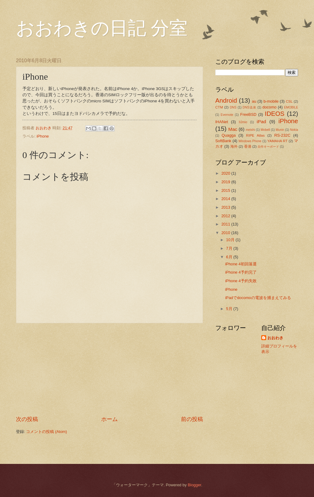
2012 (226, 216)
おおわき (275, 338)
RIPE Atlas (255, 135)
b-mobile (270, 101)
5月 (229, 308)
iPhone (42, 136)
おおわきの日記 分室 (102, 28)
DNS (233, 107)
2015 (226, 190)
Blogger (194, 485)
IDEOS (274, 113)
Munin (280, 129)
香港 (247, 146)
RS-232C (282, 135)
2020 (226, 173)
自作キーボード (268, 146)
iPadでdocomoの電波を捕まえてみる (258, 297)
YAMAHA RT (277, 141)
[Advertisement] (109, 369)
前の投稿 (192, 419)
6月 (229, 257)
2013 (226, 207)
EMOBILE (291, 107)
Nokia (294, 129)
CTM (219, 107)
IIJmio (243, 122)
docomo (269, 107)
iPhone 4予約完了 (241, 272)
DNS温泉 (249, 107)
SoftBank (223, 140)
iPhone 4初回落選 (241, 264)
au (254, 101)
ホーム (109, 419)
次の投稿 (27, 419)
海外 (234, 146)
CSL (289, 101)
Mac (232, 129)
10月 (231, 239)
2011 (226, 224)
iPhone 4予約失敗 (241, 281)
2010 (226, 232)
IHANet (221, 122)
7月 (229, 248)
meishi (250, 129)
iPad (261, 121)
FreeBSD (248, 114)
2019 (226, 182)
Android (226, 100)
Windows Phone (250, 141)
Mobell (265, 129)
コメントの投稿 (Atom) (46, 431)
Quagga (229, 135)
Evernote (227, 114)
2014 (226, 198)
